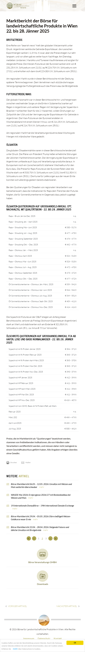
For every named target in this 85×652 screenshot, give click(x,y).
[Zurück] (34, 538)
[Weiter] (50, 538)
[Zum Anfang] (29, 538)
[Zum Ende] (56, 538)
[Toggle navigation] (74, 6)
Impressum (28, 638)
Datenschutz (44, 638)
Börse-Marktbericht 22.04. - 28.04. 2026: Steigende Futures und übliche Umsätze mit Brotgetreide (40, 528)
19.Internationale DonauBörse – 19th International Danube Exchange (42, 505)
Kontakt (58, 638)
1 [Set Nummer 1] (38, 538)
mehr (15, 649)
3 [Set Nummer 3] (46, 538)
